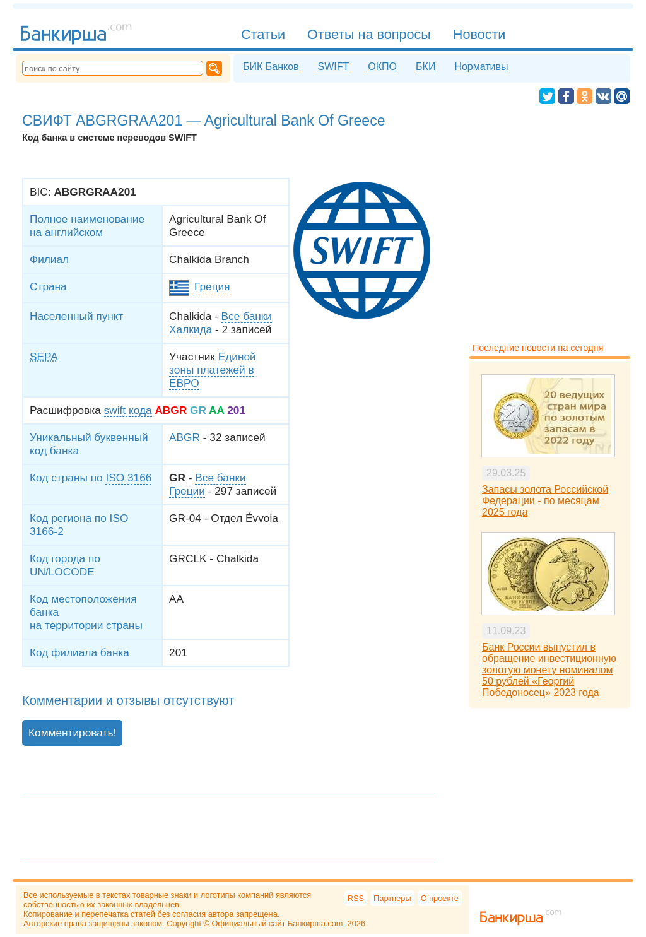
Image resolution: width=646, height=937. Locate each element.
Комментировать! (72, 732)
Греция (212, 286)
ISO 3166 (128, 477)
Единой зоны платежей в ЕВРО (212, 369)
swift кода (128, 410)
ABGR (184, 437)
